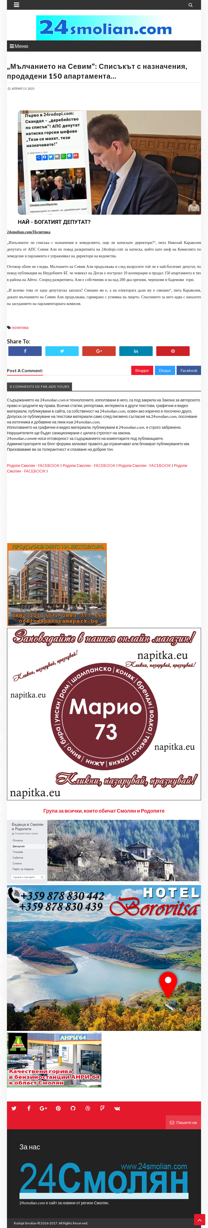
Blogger (142, 370)
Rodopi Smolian (25, 1223)
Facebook (189, 370)
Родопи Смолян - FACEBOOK (33, 465)
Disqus (165, 370)
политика (20, 327)
